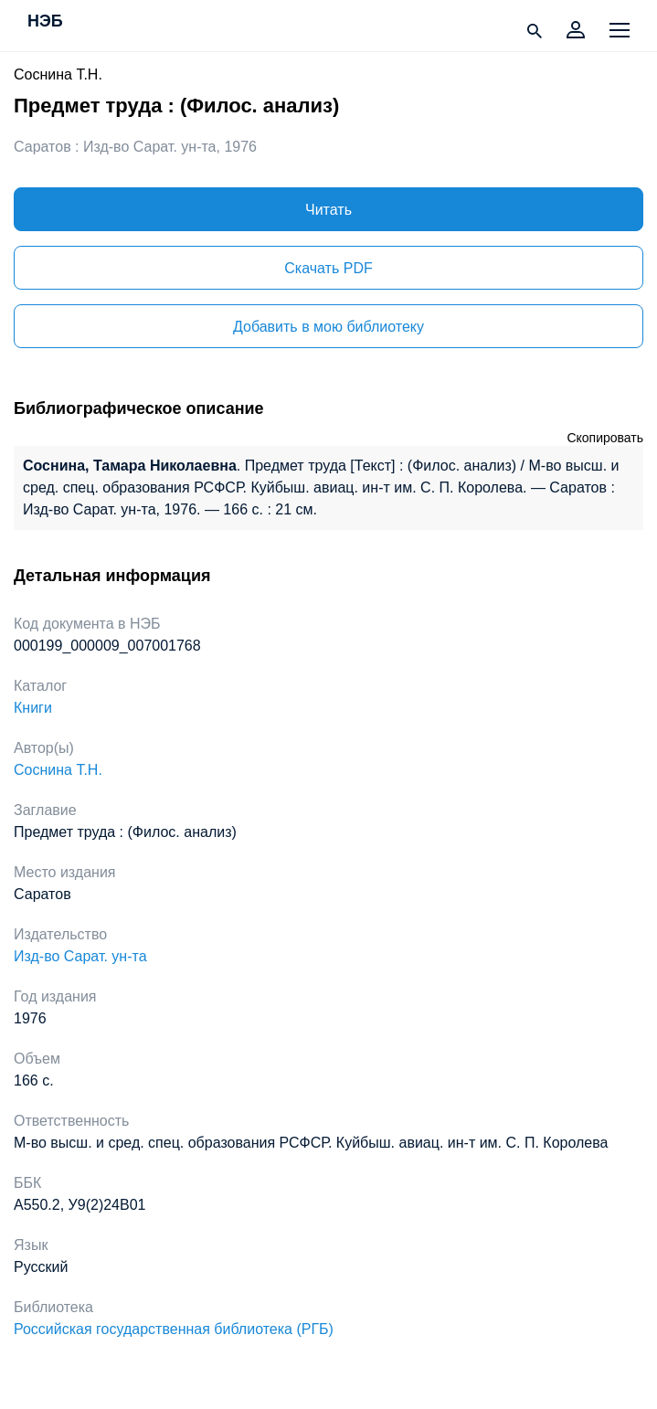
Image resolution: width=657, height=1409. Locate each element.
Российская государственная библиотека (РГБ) (174, 1329)
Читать (328, 209)
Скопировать (605, 437)
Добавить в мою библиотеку (328, 326)
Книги (33, 707)
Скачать (328, 268)
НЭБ (45, 22)
